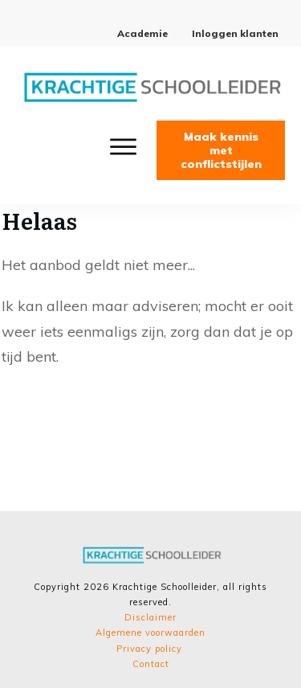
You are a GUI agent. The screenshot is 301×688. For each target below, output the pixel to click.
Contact (150, 664)
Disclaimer (150, 617)
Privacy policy (149, 648)
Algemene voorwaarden (150, 632)
